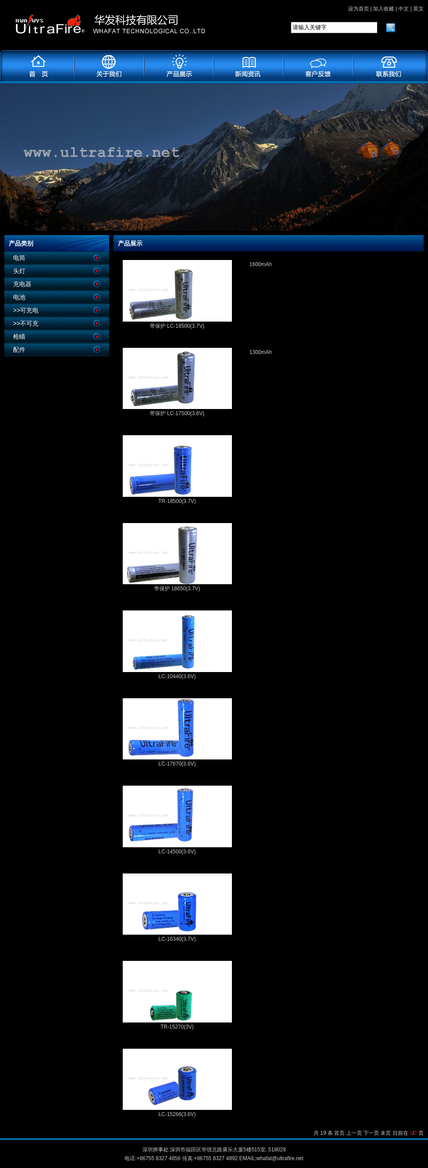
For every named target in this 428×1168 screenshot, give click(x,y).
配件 (19, 349)
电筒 (19, 257)
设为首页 (358, 9)
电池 (19, 297)
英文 (418, 9)
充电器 (22, 284)
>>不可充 (25, 323)
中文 (403, 9)
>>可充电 (25, 310)
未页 (385, 1133)
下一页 (371, 1133)
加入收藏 (383, 9)
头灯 (19, 270)
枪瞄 (19, 336)
